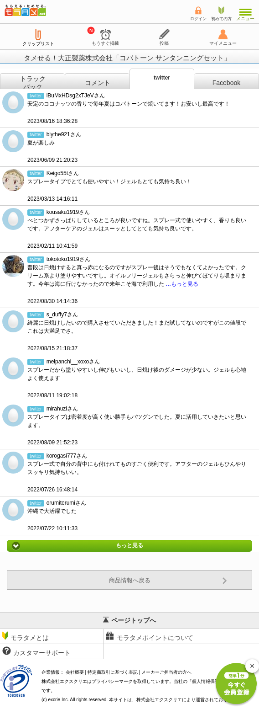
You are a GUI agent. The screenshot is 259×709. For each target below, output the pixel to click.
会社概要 (75, 672)
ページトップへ (129, 620)
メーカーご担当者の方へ (166, 672)
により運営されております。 (188, 699)
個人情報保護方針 (210, 681)
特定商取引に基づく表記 (113, 672)
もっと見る (129, 545)
